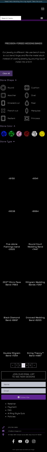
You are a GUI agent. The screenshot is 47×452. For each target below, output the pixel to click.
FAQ (9, 410)
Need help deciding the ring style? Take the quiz (23, 1)
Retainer (12, 403)
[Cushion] (31, 88)
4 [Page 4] (26, 365)
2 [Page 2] (19, 365)
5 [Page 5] (30, 365)
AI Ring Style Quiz (16, 413)
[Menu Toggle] (41, 18)
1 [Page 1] (16, 365)
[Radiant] (7, 118)
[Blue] (4, 133)
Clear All (6, 73)
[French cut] (9, 111)
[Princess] (32, 118)
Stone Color (7, 126)
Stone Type (7, 141)
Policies (12, 416)
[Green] (11, 133)
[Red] (27, 133)
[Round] (7, 88)
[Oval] (30, 95)
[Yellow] (42, 133)
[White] (34, 133)
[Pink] (19, 133)
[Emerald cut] (10, 103)
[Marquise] (32, 111)
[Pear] (30, 103)
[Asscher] (8, 95)
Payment (12, 407)
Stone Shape (8, 80)
